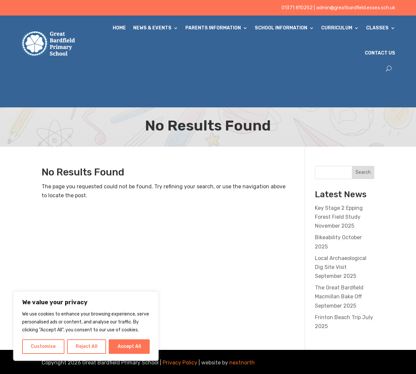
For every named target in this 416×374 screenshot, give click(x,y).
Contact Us (380, 53)
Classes (377, 28)
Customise (43, 346)
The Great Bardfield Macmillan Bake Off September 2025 (339, 296)
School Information (281, 28)
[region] (86, 326)
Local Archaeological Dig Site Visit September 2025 (340, 267)
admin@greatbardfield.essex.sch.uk (355, 8)
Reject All (86, 346)
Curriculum (336, 28)
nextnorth (242, 362)
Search (363, 172)
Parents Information (213, 28)
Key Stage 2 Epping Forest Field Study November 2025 (339, 217)
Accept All (129, 346)
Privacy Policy (180, 362)
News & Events (152, 28)
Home (119, 28)
